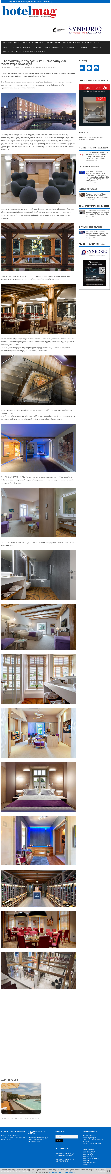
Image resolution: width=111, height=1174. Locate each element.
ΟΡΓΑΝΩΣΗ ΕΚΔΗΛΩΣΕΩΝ (54, 47)
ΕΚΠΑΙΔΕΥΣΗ (40, 43)
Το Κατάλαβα (69, 1172)
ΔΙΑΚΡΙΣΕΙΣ (97, 47)
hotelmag (7, 67)
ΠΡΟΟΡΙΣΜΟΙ (7, 52)
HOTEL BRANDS (38, 67)
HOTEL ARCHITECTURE (11, 1118)
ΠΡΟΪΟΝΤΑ (67, 43)
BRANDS (26, 47)
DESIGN (18, 52)
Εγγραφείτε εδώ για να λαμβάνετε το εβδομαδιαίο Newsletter (91, 138)
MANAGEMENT (27, 43)
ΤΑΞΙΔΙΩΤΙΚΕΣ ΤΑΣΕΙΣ (50, 67)
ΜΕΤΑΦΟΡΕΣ (85, 47)
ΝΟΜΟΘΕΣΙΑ (78, 43)
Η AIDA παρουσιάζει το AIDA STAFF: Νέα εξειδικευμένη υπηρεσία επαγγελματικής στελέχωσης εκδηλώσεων (97, 155)
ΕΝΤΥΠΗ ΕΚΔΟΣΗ (53, 43)
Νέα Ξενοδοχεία (34, 1118)
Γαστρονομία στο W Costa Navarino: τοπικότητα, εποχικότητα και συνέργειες (97, 196)
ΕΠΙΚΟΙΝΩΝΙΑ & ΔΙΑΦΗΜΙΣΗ (34, 52)
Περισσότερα (55, 1172)
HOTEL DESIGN (23, 1118)
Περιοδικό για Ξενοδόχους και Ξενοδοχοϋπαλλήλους (30, 1)
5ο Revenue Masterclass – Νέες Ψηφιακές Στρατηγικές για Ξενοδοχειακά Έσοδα (97, 233)
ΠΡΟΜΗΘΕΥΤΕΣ (72, 47)
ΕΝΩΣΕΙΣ (5, 47)
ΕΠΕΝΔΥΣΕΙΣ (37, 47)
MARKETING (7, 43)
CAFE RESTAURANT (92, 43)
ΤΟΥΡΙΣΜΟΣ (16, 47)
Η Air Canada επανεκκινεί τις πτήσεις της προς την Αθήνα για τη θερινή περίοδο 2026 (97, 212)
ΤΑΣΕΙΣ (16, 43)
